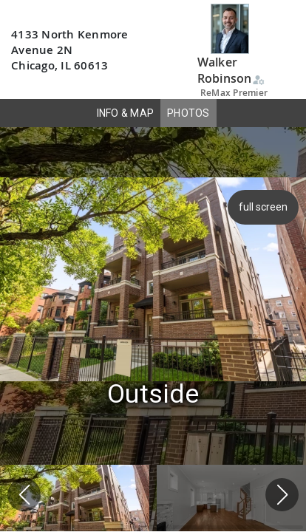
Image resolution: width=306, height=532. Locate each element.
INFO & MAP (125, 113)
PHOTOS (188, 113)
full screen (261, 207)
